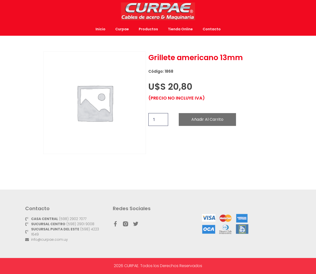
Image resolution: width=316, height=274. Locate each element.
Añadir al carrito (207, 119)
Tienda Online (180, 29)
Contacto (212, 29)
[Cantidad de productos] (158, 119)
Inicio (100, 29)
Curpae (122, 29)
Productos (148, 29)
